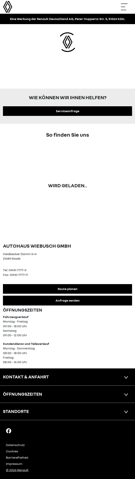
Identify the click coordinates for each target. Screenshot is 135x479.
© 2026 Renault (17, 470)
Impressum (14, 464)
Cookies (12, 451)
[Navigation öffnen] (126, 7)
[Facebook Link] (9, 430)
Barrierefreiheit (17, 457)
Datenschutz (15, 445)
